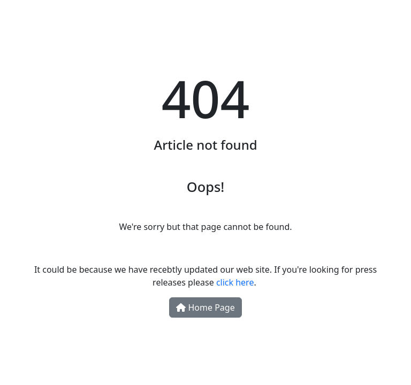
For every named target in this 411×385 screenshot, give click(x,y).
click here (235, 282)
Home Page (205, 307)
